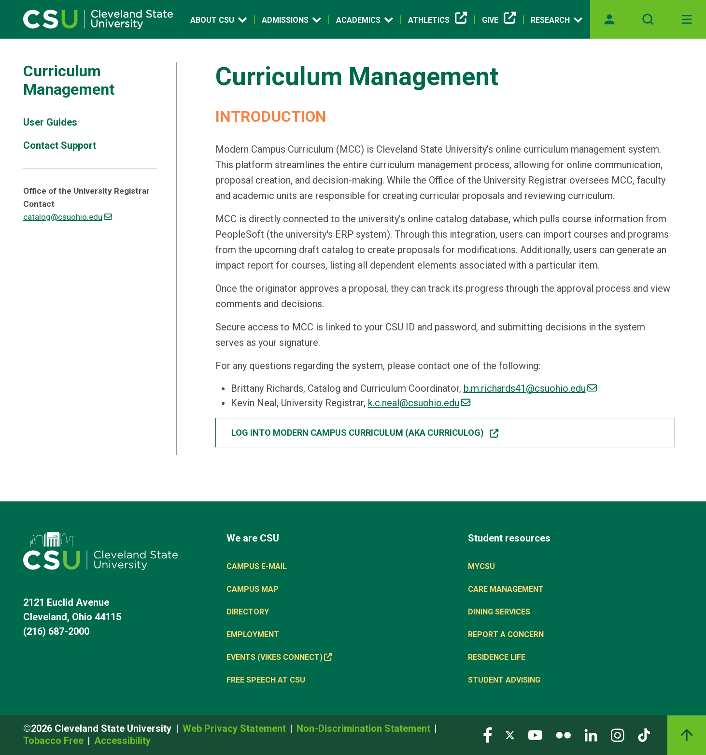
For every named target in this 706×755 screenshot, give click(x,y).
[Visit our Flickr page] (563, 734)
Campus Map (252, 589)
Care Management (506, 589)
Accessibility (122, 740)
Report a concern (506, 634)
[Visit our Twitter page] (510, 734)
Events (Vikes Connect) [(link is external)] (279, 657)
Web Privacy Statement (235, 728)
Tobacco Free (54, 740)
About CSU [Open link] (218, 19)
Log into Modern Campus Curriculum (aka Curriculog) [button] (365, 432)
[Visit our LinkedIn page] (590, 734)
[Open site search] (648, 19)
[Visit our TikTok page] (644, 734)
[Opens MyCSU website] (609, 19)
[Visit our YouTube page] (535, 734)
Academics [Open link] (364, 19)
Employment (252, 634)
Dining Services (499, 611)
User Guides (50, 122)
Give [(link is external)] (499, 20)
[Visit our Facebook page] (487, 734)
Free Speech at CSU (265, 679)
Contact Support (59, 145)
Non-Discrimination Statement (365, 728)
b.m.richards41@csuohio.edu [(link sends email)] (530, 388)
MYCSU (481, 566)
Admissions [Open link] (291, 19)
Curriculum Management (68, 80)
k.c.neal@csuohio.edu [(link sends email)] (419, 403)
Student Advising (504, 679)
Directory (247, 611)
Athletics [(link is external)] (437, 20)
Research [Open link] (556, 19)
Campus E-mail (256, 566)
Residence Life (496, 657)
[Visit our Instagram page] (617, 734)
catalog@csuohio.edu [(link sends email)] (67, 217)
